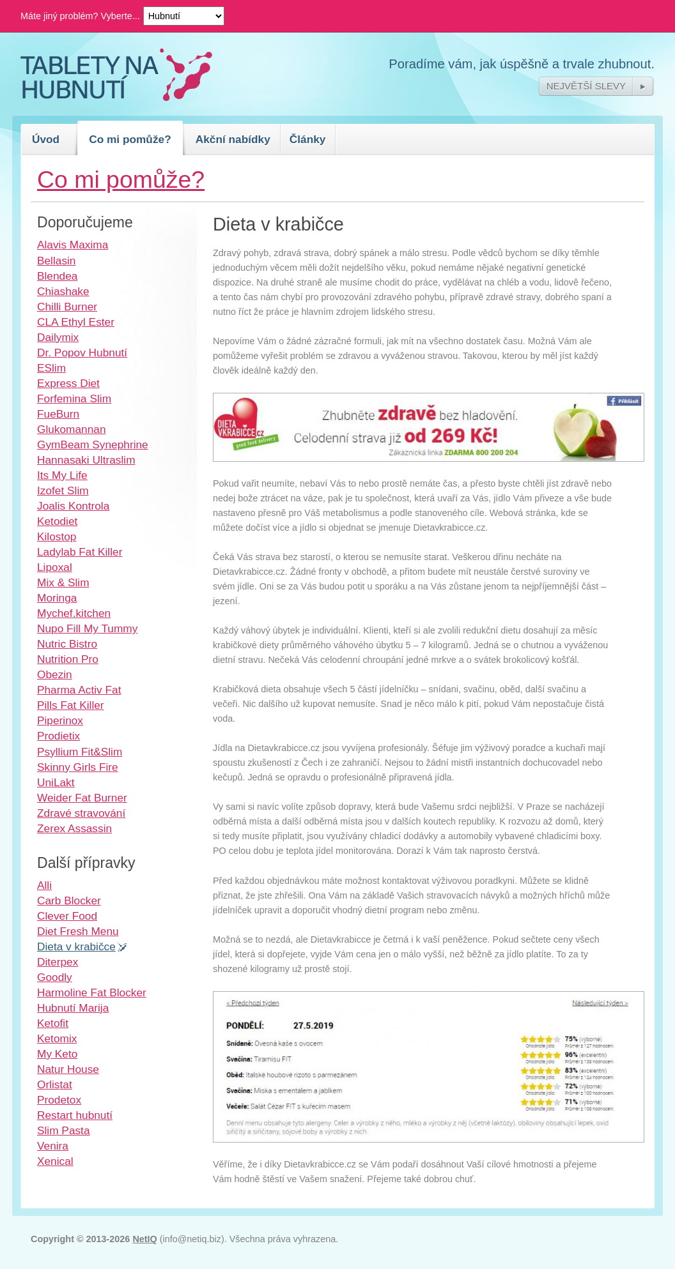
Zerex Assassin (74, 828)
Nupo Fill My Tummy (87, 628)
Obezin (54, 674)
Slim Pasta (63, 1130)
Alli (44, 885)
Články (308, 139)
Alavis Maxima (72, 244)
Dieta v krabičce (76, 946)
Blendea (57, 276)
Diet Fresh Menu (78, 931)
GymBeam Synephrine (92, 444)
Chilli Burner (67, 306)
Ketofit (52, 1023)
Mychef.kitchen (74, 613)
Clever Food (67, 915)
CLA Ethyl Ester (75, 321)
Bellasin (56, 260)
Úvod (45, 139)
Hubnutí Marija (73, 1007)
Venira (52, 1145)
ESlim (51, 367)
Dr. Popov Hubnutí (82, 352)
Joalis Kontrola (73, 505)
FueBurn (58, 413)
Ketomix (57, 1038)
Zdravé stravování (81, 813)
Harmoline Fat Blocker (91, 992)
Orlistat (54, 1084)
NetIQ (144, 1239)
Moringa (57, 597)
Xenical (55, 1161)
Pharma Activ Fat (79, 689)
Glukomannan (71, 429)
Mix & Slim (63, 582)
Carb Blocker (69, 900)
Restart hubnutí (74, 1115)
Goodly (54, 977)
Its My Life (62, 475)
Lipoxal (54, 567)
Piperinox (60, 720)
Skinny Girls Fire (77, 767)
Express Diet (68, 383)
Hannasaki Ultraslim (86, 459)
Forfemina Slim (74, 398)
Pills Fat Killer (70, 705)
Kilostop (56, 536)
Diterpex (57, 961)
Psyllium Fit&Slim (79, 751)
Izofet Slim (63, 490)
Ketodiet (57, 521)
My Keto (57, 1053)
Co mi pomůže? (130, 139)
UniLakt (56, 782)
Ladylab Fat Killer (79, 551)
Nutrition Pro (67, 659)
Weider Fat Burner (82, 797)
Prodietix (58, 735)
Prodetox (59, 1099)
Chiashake (63, 291)
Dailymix (58, 337)
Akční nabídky (233, 139)
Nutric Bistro (67, 643)
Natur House (68, 1069)
